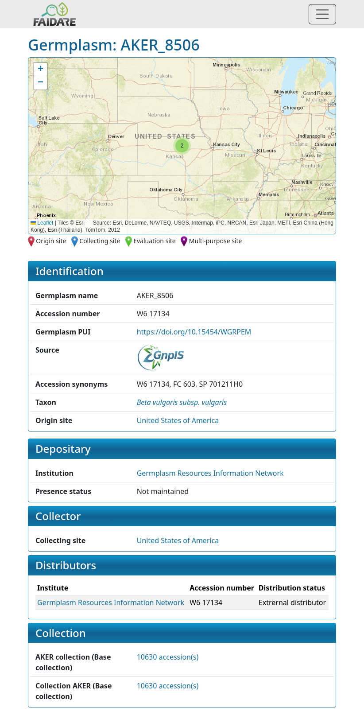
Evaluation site (154, 241)
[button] (182, 146)
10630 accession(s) (168, 657)
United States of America (178, 420)
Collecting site (99, 241)
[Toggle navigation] (322, 14)
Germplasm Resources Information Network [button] (210, 473)
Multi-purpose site (215, 241)
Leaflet (42, 223)
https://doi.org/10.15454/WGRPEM (194, 332)
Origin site (51, 241)
